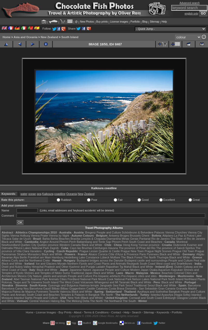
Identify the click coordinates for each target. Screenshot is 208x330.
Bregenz (90, 232)
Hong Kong (130, 244)
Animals (54, 279)
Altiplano (167, 235)
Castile (90, 288)
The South (129, 300)
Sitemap (154, 21)
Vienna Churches (176, 232)
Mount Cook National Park (114, 279)
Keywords (163, 312)
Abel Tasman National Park (31, 279)
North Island (175, 279)
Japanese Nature (80, 269)
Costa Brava (116, 288)
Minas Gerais (130, 238)
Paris (142, 254)
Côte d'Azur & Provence (123, 254)
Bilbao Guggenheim (73, 288)
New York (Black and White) (85, 297)
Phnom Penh (120, 241)
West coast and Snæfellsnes (174, 263)
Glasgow (182, 297)
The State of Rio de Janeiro (187, 238)
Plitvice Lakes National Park (31, 248)
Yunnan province (149, 244)
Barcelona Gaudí (40, 288)
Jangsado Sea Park (112, 285)
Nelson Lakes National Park (149, 279)
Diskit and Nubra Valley (16, 266)
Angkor (44, 241)
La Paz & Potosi (184, 235)
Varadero (35, 251)
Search (136, 312)
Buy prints (102, 21)
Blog (144, 21)
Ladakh (100, 266)
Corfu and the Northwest (26, 260)
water (23, 193)
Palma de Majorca (23, 291)
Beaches (167, 272)
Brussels (135, 235)
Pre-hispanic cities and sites (138, 276)
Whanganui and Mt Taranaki (112, 282)
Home (7, 37)
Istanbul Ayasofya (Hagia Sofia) (170, 294)
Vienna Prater (39, 235)
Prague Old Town (183, 251)
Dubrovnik (179, 244)
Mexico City (25, 276)
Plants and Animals (114, 263)
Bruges (124, 235)
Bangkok (174, 291)
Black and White (12, 241)
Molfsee (115, 257)
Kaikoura (47, 193)
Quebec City (28, 244)
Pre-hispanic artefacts (106, 276)
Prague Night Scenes (158, 251)
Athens (6, 260)
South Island (69, 37)
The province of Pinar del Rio (137, 248)
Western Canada (70, 244)
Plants (201, 279)
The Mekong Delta (77, 300)
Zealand (89, 193)
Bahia (46, 238)
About (77, 312)
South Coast (147, 263)
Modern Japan (139, 269)
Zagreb (54, 248)
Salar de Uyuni (21, 238)
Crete (46, 260)
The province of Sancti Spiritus (175, 248)
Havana (113, 248)
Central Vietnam (39, 300)
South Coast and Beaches (145, 241)
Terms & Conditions (96, 312)
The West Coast (69, 282)
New (80, 193)
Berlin (23, 257)
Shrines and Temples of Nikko (43, 272)
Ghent (145, 235)
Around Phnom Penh (62, 241)
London (193, 297)
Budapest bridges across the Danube (100, 260)
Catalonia (102, 288)
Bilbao (56, 288)
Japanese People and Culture (111, 269)
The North (149, 257)
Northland (190, 279)
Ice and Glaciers (46, 263)
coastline (59, 193)
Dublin (178, 266)
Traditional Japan (81, 272)
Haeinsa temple (89, 285)
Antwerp (114, 235)
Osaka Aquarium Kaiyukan (166, 269)
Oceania (71, 193)
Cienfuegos (100, 248)
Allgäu (200, 254)
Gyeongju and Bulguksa (63, 285)
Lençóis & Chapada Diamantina (101, 238)
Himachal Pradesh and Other (50, 266)
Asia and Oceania (26, 37)
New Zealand (49, 37)
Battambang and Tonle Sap (94, 241)
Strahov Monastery (29, 254)
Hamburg (57, 257)
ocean (32, 193)
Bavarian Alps (10, 257)
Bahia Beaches (60, 238)
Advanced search (189, 3)
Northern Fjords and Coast (84, 263)
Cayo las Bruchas (81, 248)
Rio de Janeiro (160, 238)
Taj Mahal (125, 266)
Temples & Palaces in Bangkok (79, 294)
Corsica (102, 254)
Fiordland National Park (82, 279)
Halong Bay (58, 300)
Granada (181, 288)
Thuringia (163, 257)
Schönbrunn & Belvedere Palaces (143, 232)
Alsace (93, 254)
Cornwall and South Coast (145, 297)
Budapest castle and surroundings (146, 260)
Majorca (7, 291)
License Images (46, 312)
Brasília (75, 238)
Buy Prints (65, 312)
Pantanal (144, 238)
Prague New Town (132, 251)
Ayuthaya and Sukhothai (152, 291)
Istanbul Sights (23, 297)
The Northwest (112, 300)
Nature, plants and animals (50, 276)
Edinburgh (169, 297)
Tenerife (54, 291)
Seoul (129, 285)
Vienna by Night (59, 235)
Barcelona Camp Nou (15, 288)
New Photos (87, 21)
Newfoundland (11, 244)
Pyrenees (153, 254)
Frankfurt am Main (39, 257)
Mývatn (61, 263)
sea (39, 193)
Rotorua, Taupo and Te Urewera (22, 282)
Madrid (192, 288)
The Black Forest (131, 257)
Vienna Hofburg (20, 235)
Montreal (182, 241)
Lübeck (104, 257)
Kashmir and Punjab (82, 266)
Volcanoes (87, 282)
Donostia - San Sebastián (141, 288)
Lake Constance (89, 257)
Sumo (66, 272)
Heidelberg (71, 257)
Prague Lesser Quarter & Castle (99, 251)
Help (164, 21)
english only (191, 13)
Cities (63, 279)
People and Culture (109, 232)
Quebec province (48, 244)
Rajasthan (112, 266)
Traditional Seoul (144, 285)
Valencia (65, 291)
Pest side (199, 260)
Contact (116, 312)
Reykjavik (133, 263)
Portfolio (135, 21)
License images (119, 21)
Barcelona (194, 285)
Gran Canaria (166, 288)
